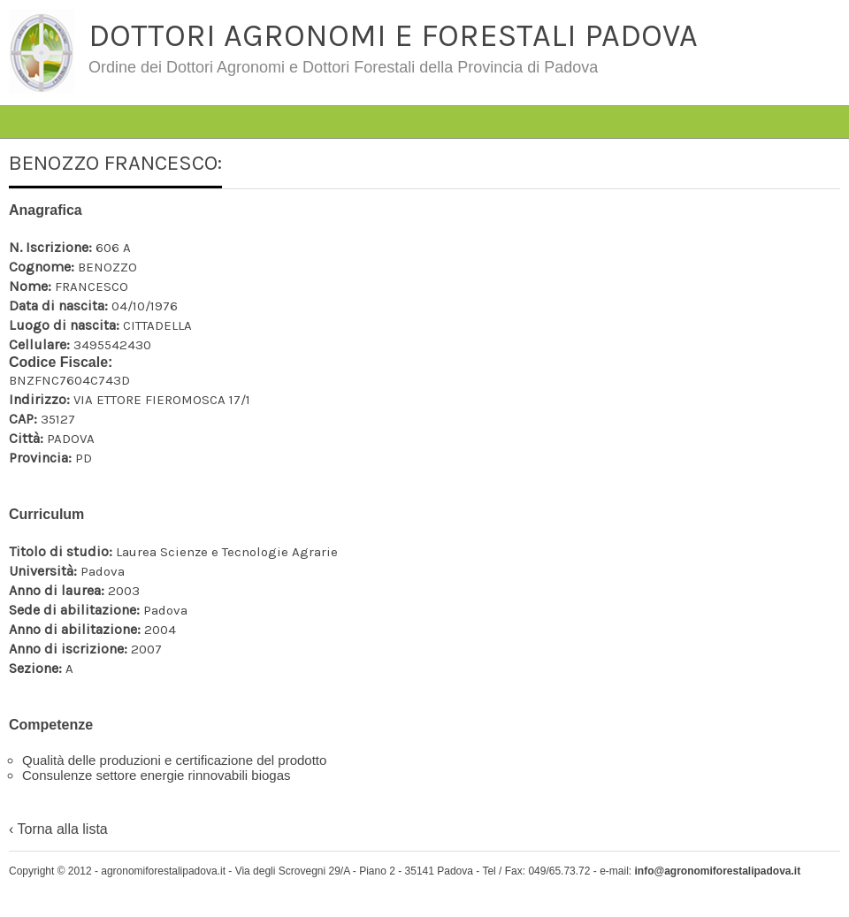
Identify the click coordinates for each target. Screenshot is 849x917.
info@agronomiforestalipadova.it (717, 871)
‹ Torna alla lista (58, 829)
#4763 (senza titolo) (135, 92)
